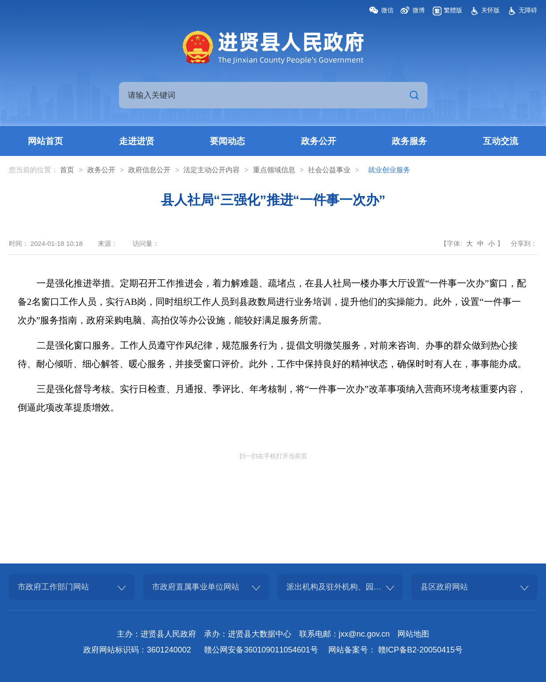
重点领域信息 (274, 170)
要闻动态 (227, 141)
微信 (387, 10)
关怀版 (490, 10)
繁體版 (453, 10)
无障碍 (528, 10)
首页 (67, 170)
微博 (418, 10)
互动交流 (500, 141)
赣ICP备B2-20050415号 (420, 649)
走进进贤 (136, 141)
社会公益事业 (329, 170)
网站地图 (413, 634)
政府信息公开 (149, 170)
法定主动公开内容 (211, 170)
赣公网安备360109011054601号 (261, 649)
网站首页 (45, 141)
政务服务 (409, 141)
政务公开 (318, 141)
